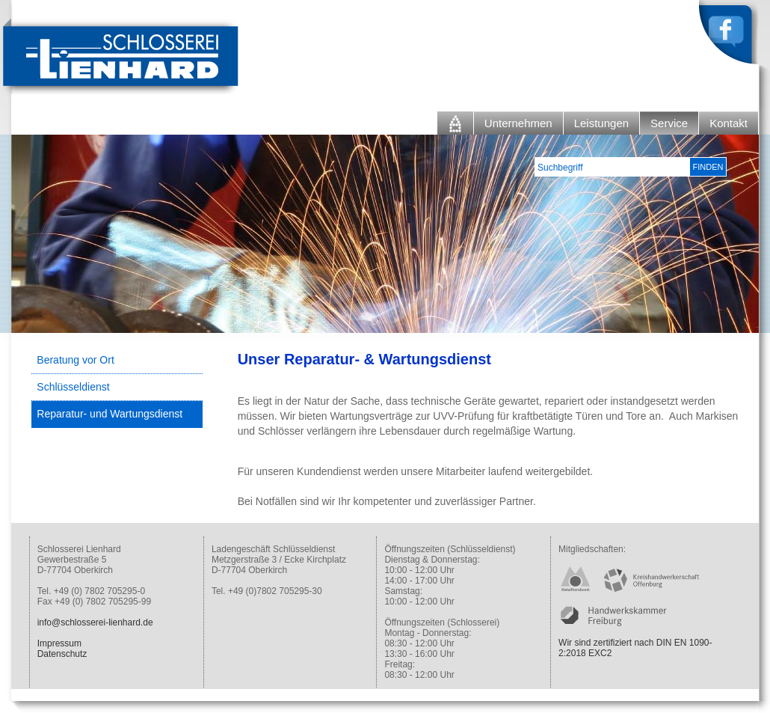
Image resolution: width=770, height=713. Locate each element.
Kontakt (728, 123)
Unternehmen (518, 123)
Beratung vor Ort (75, 360)
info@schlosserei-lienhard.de (95, 622)
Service (669, 123)
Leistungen (601, 123)
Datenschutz (62, 654)
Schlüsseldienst (73, 387)
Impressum (59, 643)
